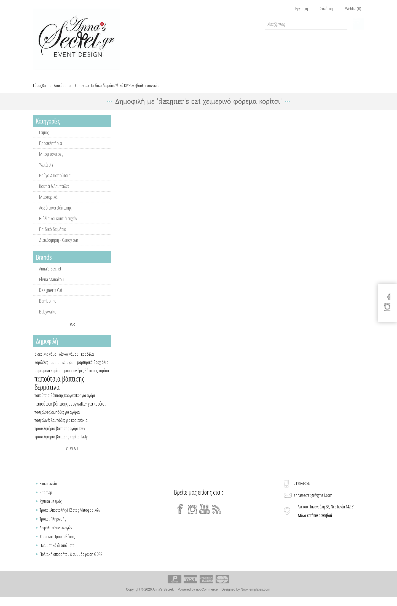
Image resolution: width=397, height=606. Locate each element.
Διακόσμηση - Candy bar (58, 246)
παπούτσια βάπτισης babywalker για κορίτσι (70, 410)
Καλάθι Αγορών (358, 24)
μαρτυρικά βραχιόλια (92, 369)
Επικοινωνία (48, 490)
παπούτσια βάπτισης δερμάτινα (59, 389)
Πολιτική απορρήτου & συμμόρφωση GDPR (71, 560)
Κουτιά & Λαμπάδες (54, 192)
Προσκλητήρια (50, 149)
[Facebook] (180, 515)
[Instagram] (192, 515)
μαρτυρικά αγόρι (62, 368)
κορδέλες (41, 369)
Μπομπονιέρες (51, 160)
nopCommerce (207, 596)
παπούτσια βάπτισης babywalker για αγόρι (64, 402)
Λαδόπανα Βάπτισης (55, 214)
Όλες (72, 331)
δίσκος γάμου (68, 360)
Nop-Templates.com (255, 596)
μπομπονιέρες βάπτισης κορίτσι (86, 377)
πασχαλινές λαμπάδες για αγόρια (57, 418)
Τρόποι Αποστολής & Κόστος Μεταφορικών (70, 516)
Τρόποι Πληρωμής (53, 525)
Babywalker (48, 318)
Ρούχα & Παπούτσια (55, 181)
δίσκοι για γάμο (45, 360)
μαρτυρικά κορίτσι (47, 377)
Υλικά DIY (46, 171)
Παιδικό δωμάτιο (52, 235)
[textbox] (306, 24)
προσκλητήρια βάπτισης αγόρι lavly (59, 435)
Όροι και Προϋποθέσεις (57, 543)
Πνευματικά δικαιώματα (57, 552)
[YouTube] (204, 515)
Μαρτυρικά (48, 203)
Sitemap (46, 499)
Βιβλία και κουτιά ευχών (58, 224)
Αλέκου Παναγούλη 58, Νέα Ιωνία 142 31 (326, 517)
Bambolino (48, 307)
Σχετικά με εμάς (50, 508)
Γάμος (44, 138)
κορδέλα (87, 360)
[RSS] (216, 515)
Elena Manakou (51, 285)
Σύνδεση (326, 9)
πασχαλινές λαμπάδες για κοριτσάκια (60, 426)
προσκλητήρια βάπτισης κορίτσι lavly (60, 443)
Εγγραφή (301, 9)
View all (72, 455)
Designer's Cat (50, 296)
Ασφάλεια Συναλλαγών (56, 534)
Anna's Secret (50, 275)
